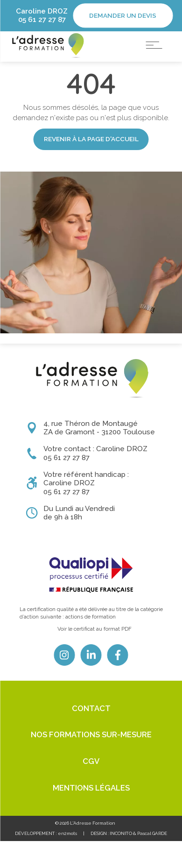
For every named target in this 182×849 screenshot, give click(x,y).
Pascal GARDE (152, 841)
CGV (91, 769)
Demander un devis (122, 15)
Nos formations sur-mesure (91, 743)
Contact (91, 716)
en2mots (67, 841)
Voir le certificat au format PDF (94, 636)
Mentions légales (91, 795)
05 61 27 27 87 (42, 19)
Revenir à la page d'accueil (91, 157)
